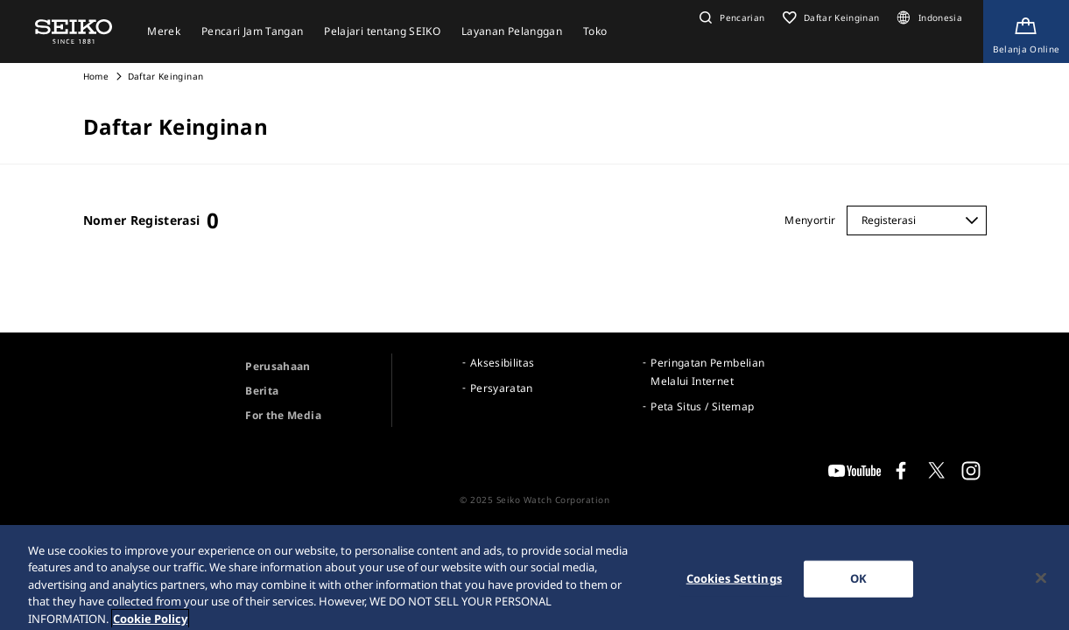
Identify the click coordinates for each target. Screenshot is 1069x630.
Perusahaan (278, 366)
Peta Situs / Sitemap (702, 406)
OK (858, 584)
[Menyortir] (917, 220)
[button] (730, 17)
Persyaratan (501, 388)
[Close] (1041, 583)
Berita (261, 390)
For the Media (283, 415)
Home (96, 76)
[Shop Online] (1026, 31)
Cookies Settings (734, 584)
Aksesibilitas (502, 362)
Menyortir (809, 220)
